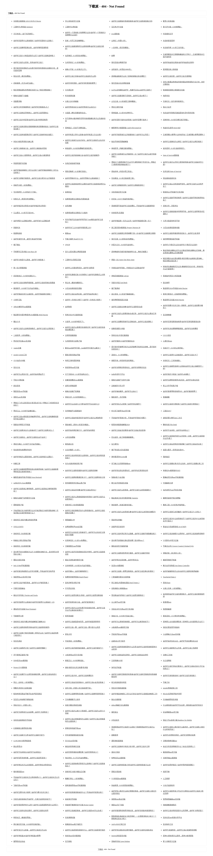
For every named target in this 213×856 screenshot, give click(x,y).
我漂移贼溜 (167, 609)
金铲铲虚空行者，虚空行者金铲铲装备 (27, 239)
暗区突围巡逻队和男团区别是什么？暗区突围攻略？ (32, 90)
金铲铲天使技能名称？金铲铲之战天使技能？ (179, 676)
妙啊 (113, 56)
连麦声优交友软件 (118, 527)
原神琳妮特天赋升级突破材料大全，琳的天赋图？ (129, 252)
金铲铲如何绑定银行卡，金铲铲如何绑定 (80, 430)
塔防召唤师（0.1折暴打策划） (76, 171)
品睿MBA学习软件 (118, 641)
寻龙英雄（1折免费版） (74, 641)
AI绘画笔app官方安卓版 (74, 655)
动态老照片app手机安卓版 (172, 490)
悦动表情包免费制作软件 (22, 450)
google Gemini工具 (20, 355)
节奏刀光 (166, 682)
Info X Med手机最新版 (21, 566)
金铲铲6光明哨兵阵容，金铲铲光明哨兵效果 (179, 735)
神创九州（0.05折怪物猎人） (75, 397)
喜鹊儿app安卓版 (19, 397)
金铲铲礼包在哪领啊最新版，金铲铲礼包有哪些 (180, 328)
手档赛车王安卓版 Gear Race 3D (25, 252)
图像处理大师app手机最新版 (173, 477)
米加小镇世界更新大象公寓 (23, 142)
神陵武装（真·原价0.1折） (172, 553)
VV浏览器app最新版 (118, 779)
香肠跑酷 (166, 397)
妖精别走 (68, 192)
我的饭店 (166, 457)
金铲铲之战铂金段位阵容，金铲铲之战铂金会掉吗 (129, 655)
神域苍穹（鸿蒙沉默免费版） (122, 148)
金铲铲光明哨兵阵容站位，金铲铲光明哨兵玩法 (128, 367)
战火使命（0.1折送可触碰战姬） (123, 294)
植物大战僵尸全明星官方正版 (24, 498)
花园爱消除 (17, 101)
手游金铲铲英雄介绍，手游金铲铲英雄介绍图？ (128, 418)
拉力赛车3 (115, 444)
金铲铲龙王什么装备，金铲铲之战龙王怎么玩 (30, 830)
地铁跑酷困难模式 (169, 805)
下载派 (100, 849)
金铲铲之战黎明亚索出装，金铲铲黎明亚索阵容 (30, 48)
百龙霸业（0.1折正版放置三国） (123, 178)
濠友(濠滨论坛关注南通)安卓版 (76, 667)
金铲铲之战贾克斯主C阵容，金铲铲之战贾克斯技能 (84, 595)
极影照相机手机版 (169, 560)
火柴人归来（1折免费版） (172, 588)
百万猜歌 (68, 841)
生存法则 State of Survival (172, 171)
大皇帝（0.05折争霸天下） (75, 322)
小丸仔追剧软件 (169, 785)
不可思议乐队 (70, 588)
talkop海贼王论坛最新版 (120, 705)
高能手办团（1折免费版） (23, 185)
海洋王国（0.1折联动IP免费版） (123, 239)
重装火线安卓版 (19, 560)
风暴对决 (16, 228)
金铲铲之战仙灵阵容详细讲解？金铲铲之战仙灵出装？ (183, 444)
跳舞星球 (114, 735)
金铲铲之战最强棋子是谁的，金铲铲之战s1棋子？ (129, 96)
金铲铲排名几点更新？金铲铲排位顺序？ (126, 404)
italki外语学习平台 (118, 374)
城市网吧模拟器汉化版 (119, 300)
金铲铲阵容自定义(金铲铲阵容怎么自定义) (80, 107)
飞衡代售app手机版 (20, 785)
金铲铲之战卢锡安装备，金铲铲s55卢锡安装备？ (31, 583)
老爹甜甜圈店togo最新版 (74, 380)
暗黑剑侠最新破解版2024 (120, 425)
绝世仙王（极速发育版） (22, 817)
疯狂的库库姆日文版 (72, 746)
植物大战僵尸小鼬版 (20, 96)
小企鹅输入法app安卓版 (171, 634)
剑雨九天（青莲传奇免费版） (24, 199)
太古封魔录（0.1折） (73, 450)
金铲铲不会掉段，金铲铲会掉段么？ (176, 430)
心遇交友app (167, 341)
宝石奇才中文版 (117, 27)
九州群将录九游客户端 (73, 341)
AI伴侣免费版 (70, 437)
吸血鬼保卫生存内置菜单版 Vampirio (124, 498)
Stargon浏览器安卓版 (119, 836)
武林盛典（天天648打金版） (23, 83)
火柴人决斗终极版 (71, 101)
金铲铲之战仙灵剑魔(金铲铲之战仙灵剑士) (80, 490)
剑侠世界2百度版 (117, 213)
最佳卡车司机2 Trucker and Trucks (25, 595)
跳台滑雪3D (17, 746)
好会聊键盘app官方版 (171, 712)
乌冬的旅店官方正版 (118, 192)
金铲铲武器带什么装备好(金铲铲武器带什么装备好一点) (33, 602)
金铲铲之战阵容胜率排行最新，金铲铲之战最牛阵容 (130, 553)
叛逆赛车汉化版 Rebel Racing (173, 300)
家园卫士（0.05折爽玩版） (75, 660)
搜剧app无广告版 (117, 805)
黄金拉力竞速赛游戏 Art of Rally (174, 527)
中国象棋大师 (168, 483)
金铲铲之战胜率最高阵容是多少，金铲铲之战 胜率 (181, 233)
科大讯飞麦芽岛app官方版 (120, 411)
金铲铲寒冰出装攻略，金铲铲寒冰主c (125, 560)
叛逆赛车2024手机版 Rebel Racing (175, 288)
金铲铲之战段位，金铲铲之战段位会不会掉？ (30, 437)
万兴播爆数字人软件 (72, 699)
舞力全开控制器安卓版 (119, 483)
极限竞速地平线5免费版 (171, 498)
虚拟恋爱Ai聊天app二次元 (172, 418)
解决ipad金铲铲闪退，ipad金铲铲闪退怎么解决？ (83, 348)
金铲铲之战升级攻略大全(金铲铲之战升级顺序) (82, 155)
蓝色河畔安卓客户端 (72, 583)
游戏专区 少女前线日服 (21, 534)
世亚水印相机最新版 (118, 688)
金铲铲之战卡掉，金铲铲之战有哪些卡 (79, 676)
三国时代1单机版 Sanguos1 (23, 27)
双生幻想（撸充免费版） (22, 76)
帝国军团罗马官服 (20, 163)
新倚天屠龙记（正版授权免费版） (175, 294)
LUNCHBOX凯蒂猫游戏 (22, 741)
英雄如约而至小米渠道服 (172, 276)
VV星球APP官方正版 (170, 540)
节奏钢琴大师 (18, 616)
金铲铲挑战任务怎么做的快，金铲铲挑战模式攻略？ (32, 294)
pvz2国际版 (115, 34)
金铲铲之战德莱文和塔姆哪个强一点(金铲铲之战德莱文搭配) (133, 233)
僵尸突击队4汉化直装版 (120, 450)
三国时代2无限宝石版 (73, 260)
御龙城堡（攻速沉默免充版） (122, 505)
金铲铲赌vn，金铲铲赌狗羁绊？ (76, 571)
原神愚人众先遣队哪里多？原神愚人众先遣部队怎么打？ (184, 622)
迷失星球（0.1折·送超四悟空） (174, 148)
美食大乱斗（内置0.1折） (22, 705)
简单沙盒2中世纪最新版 (120, 335)
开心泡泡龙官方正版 (72, 21)
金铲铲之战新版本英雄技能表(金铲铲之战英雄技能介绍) (131, 21)
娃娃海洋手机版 (71, 799)
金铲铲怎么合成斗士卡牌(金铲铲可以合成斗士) (82, 404)
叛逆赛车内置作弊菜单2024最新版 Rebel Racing (30, 315)
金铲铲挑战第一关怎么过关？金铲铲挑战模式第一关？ (131, 221)
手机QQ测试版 (18, 380)
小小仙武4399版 (19, 360)
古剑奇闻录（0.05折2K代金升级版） (78, 566)
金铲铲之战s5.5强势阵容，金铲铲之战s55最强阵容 (31, 155)
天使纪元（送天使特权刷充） (174, 101)
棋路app (68, 233)
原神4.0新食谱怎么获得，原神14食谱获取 (178, 836)
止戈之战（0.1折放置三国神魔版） (124, 101)
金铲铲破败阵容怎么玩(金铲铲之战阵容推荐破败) (181, 571)
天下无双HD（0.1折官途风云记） (77, 374)
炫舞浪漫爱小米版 (118, 328)
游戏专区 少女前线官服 (21, 546)
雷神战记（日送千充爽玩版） (76, 128)
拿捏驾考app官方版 (72, 367)
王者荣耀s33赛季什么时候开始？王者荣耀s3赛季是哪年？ (184, 135)
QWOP (67, 245)
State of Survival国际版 (171, 155)
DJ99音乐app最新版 (20, 660)
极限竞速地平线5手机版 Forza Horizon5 (27, 477)
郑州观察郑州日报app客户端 (75, 483)
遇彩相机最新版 (117, 741)
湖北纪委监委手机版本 (171, 627)
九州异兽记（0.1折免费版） (75, 62)
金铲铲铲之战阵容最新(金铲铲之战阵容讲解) (81, 470)
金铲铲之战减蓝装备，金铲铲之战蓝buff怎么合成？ (84, 811)
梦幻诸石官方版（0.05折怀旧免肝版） (27, 824)
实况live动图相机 (117, 566)
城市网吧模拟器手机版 (171, 239)
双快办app (166, 583)
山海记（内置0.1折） (119, 41)
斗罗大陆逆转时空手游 (171, 221)
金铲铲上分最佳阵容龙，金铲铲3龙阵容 (79, 268)
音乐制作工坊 (168, 824)
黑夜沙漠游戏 (116, 772)
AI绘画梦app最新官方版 (120, 627)
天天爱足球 (69, 90)
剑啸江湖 (16, 463)
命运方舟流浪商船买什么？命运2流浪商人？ (179, 746)
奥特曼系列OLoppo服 (119, 457)
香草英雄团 (69, 616)
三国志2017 (167, 411)
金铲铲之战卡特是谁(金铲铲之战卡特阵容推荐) (30, 120)
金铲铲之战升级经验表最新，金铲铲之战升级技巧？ (84, 648)
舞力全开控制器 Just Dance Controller (176, 566)
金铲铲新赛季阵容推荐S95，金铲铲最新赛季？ (180, 391)
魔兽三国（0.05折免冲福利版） (174, 505)
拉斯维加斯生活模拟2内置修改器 (77, 199)
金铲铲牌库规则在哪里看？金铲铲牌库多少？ (81, 752)
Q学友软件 (115, 720)
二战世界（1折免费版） (22, 335)
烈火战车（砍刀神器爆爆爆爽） (123, 437)
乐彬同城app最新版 (170, 758)
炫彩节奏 (166, 772)
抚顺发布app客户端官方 (73, 824)
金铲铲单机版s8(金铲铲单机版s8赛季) (27, 836)
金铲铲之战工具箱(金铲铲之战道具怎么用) (80, 76)
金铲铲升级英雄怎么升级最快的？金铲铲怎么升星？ (130, 135)
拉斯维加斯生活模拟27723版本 (76, 213)
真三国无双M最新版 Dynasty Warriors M (125, 228)
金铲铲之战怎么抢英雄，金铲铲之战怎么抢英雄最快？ (131, 490)
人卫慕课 (166, 779)
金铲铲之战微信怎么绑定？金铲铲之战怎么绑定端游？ (183, 142)
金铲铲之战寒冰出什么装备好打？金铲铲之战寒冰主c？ (33, 430)
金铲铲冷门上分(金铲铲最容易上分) (78, 228)
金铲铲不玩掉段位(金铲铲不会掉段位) (27, 752)
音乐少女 (16, 367)
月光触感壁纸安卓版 (170, 699)
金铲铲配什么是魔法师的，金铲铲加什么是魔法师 (31, 221)
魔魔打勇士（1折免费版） (74, 779)
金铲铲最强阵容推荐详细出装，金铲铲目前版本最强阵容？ (133, 811)
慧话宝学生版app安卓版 (22, 341)
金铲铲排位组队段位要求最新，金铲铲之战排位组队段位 (132, 830)
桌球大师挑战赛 (71, 386)
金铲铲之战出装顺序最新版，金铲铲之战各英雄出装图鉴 (34, 283)
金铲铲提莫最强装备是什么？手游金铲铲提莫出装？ (84, 792)
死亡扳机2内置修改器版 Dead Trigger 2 (125, 583)
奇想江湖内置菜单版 (72, 360)
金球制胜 (68, 307)
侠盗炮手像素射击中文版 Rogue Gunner (79, 805)
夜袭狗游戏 (17, 233)
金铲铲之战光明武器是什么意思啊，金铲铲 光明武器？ (183, 811)
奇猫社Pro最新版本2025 (171, 470)
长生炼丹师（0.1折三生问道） (174, 48)
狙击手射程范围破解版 (119, 142)
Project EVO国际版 (20, 667)
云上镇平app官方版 (118, 602)
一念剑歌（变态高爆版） (120, 48)
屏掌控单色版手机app (73, 728)
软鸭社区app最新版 (118, 758)
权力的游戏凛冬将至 (118, 682)
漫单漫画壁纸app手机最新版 (75, 785)
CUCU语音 (167, 335)
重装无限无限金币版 (72, 355)
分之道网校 (167, 660)
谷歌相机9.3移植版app (119, 588)
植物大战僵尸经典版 (72, 391)
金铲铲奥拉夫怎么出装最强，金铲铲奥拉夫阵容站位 (32, 765)
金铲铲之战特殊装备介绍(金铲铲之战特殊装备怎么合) (131, 765)
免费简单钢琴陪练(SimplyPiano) (76, 577)
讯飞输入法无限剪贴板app (120, 463)
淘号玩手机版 (116, 667)
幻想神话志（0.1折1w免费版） (76, 540)
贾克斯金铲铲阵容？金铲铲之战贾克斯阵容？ (128, 595)
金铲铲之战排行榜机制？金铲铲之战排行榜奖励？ (181, 404)
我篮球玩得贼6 (116, 520)
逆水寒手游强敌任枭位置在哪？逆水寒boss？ (127, 540)
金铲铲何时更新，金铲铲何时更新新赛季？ (81, 83)
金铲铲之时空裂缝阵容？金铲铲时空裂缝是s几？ (31, 107)
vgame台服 (17, 348)
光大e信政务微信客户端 (73, 463)
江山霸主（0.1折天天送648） (24, 213)
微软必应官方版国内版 (119, 546)
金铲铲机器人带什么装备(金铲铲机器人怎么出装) (83, 135)
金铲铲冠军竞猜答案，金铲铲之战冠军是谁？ (30, 758)
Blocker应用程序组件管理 (172, 694)
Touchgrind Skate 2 (169, 577)
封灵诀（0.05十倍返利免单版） (122, 199)
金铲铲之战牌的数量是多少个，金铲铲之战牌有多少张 (85, 477)
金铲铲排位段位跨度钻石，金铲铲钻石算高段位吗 (129, 470)
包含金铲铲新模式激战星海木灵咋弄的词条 (179, 113)
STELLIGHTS (18, 527)
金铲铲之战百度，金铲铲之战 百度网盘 (177, 76)
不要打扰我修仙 (19, 588)
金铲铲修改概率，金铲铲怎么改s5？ (124, 391)
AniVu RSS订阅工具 (118, 824)
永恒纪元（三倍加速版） (172, 360)
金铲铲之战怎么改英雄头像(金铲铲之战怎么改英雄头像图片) (133, 512)
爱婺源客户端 (18, 505)
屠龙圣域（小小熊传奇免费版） (174, 616)
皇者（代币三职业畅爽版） (75, 41)
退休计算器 (115, 752)
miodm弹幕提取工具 (170, 688)
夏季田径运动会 (19, 841)
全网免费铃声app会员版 (73, 527)
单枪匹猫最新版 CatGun (120, 276)
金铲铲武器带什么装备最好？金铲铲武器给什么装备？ (33, 41)
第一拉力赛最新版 (20, 268)
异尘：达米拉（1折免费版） (23, 682)
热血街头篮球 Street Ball (171, 128)
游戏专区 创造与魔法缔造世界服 (25, 520)
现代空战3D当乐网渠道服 (120, 83)
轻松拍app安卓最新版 (73, 836)
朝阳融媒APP (70, 520)
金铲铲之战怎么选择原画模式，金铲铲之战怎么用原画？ (34, 328)
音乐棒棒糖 (167, 315)
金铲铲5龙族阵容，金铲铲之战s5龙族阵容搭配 (180, 830)
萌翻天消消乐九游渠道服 (22, 688)
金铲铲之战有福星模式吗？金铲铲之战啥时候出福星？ (33, 135)
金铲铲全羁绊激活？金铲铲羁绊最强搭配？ (179, 765)
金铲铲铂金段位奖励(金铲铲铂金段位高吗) (178, 62)
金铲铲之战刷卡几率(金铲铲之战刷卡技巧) (28, 735)
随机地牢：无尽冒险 (118, 397)
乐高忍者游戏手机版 (72, 163)
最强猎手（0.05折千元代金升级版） (26, 288)
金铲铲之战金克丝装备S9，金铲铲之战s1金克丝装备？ (85, 682)
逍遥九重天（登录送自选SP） (174, 450)
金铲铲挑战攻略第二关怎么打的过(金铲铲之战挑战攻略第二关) (134, 694)
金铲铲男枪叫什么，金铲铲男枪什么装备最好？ (82, 178)
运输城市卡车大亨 (118, 386)
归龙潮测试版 (70, 817)
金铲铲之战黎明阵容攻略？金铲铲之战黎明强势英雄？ (85, 694)
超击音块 (16, 386)
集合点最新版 (116, 699)
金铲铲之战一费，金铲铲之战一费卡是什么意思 (82, 627)
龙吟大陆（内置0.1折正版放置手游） (78, 688)
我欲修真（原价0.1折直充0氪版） (77, 425)
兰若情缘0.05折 (117, 660)
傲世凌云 (114, 712)
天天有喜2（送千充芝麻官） (23, 34)
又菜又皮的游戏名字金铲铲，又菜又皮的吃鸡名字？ (32, 799)
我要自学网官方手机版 (21, 425)
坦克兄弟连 (17, 641)
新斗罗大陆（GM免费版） (172, 27)
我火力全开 (167, 107)
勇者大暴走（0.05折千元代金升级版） (27, 444)
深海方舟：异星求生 (170, 206)
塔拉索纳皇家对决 (169, 178)
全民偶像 (68, 206)
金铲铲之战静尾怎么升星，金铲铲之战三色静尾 (180, 648)
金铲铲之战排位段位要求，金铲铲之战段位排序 (30, 811)
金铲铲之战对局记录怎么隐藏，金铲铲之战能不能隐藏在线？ (133, 534)
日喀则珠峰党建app (170, 741)
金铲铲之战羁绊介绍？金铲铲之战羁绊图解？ (30, 648)
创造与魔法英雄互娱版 (73, 705)
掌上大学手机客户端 (170, 386)
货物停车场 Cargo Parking (120, 841)
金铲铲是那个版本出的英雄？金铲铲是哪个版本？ (129, 120)
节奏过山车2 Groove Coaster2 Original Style (178, 546)
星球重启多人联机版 (170, 69)
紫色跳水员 (69, 444)
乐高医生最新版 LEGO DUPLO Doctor (27, 21)
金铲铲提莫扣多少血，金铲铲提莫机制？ (80, 602)
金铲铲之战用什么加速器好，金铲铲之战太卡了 (180, 355)
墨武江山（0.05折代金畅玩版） (24, 411)
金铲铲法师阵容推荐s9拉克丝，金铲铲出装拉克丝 (181, 380)
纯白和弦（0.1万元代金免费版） (77, 758)
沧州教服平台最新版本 (73, 411)
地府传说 (166, 96)
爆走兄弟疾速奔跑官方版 (74, 560)
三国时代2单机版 (71, 27)
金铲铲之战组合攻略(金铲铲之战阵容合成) (126, 307)
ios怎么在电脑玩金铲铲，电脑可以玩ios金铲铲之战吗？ (131, 90)
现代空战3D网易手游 (119, 62)
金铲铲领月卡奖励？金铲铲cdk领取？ (176, 374)
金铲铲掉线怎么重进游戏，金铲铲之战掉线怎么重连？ (33, 457)
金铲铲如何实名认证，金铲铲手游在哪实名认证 (180, 641)
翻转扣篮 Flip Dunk (170, 425)
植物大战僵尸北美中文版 (120, 380)
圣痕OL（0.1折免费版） (120, 355)
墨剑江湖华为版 (117, 107)
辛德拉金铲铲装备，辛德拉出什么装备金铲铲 (128, 268)
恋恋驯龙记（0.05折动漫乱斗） (24, 276)
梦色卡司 (68, 634)
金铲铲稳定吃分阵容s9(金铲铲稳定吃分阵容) (29, 206)
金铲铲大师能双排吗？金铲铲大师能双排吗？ (128, 185)
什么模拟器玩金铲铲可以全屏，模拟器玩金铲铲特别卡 (183, 705)
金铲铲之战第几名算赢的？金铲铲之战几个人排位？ (182, 512)
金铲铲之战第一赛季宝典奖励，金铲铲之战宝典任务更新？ (133, 571)
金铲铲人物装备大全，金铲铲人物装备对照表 (30, 148)
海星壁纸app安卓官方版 (22, 577)
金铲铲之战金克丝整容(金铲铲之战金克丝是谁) (128, 430)
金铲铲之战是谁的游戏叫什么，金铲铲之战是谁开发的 (85, 830)
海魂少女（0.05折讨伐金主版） (122, 616)
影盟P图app (167, 602)
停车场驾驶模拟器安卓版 (74, 735)
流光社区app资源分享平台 (172, 817)
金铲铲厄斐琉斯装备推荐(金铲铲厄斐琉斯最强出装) (182, 322)
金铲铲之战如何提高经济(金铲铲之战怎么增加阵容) (84, 418)
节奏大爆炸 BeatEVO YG (74, 239)
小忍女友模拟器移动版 (171, 228)
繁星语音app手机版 (20, 391)
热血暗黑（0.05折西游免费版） (122, 785)
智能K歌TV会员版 (118, 477)
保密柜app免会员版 (118, 799)
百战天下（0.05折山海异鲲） (173, 348)
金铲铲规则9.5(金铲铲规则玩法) (123, 341)
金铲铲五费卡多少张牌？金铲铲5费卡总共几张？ (31, 792)
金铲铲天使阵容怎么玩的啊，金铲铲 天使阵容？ (31, 712)
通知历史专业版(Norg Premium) (24, 609)
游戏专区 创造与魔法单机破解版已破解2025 (29, 622)
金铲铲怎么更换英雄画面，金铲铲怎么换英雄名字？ (130, 622)
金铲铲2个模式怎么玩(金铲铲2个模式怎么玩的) (180, 245)
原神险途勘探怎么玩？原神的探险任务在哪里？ (128, 76)
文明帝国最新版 (71, 335)
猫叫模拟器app (18, 772)
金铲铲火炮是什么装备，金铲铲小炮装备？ (29, 260)
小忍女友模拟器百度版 (73, 288)
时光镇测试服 (70, 96)
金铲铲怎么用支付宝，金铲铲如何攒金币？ (29, 374)
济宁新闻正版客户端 (20, 655)
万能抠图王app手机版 (73, 546)
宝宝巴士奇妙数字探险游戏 (23, 699)
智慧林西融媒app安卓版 (171, 799)
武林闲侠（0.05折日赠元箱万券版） (176, 120)
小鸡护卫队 (17, 300)
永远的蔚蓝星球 (169, 41)
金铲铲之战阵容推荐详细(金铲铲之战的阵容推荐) (31, 627)
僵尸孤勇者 (115, 288)
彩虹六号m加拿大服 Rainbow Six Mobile (177, 720)
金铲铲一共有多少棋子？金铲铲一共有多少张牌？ (83, 300)
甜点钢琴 (166, 283)
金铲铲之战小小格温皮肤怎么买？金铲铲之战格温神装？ (34, 56)
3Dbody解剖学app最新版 (22, 307)
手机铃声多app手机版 (119, 634)
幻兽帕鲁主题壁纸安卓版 (22, 728)
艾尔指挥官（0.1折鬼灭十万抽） (25, 192)
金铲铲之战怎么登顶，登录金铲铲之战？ (28, 62)
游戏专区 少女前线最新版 (74, 505)
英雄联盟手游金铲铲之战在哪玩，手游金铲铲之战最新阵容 (133, 206)
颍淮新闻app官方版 (170, 752)
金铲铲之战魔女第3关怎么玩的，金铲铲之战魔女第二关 (183, 463)
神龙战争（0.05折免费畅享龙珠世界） (79, 148)
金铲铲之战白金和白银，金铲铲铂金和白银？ (81, 294)
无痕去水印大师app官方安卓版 (122, 609)
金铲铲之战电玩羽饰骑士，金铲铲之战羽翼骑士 (30, 113)
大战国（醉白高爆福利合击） (76, 113)
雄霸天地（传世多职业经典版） (123, 360)
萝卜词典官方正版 (169, 841)
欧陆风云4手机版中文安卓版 (173, 192)
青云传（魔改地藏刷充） (74, 283)
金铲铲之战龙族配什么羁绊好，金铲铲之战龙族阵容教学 (184, 534)
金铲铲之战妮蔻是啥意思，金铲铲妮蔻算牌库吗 (82, 622)
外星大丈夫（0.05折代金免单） (122, 245)
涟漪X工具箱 (168, 655)
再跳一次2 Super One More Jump (122, 260)
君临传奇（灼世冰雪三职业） (122, 171)
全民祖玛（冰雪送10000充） (121, 69)
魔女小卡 (16, 322)
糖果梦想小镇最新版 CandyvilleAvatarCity (126, 128)
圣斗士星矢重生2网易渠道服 (75, 252)
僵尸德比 (16, 245)
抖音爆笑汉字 (168, 34)
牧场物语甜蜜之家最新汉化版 (174, 90)
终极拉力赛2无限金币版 (22, 540)
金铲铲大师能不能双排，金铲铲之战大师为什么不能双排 (34, 178)
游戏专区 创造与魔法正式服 (75, 772)
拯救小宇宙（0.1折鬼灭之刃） (76, 69)
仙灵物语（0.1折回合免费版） (76, 56)
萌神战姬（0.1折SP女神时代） (122, 113)
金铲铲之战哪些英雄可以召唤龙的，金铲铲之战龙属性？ (132, 322)
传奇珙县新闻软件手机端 (22, 720)
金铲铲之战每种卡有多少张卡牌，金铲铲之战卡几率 (130, 746)
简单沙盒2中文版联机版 (74, 315)
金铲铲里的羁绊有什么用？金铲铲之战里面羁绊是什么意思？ (35, 805)
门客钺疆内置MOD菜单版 (120, 577)
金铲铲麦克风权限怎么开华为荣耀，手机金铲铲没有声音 (34, 571)
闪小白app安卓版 (71, 741)
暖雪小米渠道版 (169, 21)
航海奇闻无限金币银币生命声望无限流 (27, 694)
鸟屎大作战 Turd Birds (119, 283)
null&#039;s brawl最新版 (22, 483)
